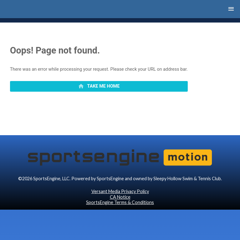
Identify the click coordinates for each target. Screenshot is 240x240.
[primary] (99, 86)
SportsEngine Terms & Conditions (120, 202)
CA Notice (120, 197)
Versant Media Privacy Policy (120, 191)
